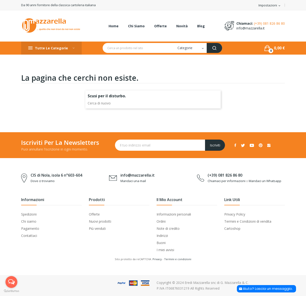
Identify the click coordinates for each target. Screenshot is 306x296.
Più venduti (97, 228)
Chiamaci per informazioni (226, 181)
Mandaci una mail (133, 181)
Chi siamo (28, 221)
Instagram (269, 145)
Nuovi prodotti (100, 221)
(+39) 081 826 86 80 (269, 23)
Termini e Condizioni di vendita (247, 221)
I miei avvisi (165, 250)
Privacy (157, 259)
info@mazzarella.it (250, 28)
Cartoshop (232, 228)
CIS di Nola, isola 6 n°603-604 (56, 175)
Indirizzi (162, 235)
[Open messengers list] (11, 282)
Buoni (161, 242)
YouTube (252, 145)
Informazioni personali (174, 214)
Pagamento (30, 228)
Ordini (161, 221)
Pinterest (261, 145)
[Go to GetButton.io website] (11, 291)
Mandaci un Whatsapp (265, 181)
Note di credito (168, 228)
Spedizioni (29, 214)
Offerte (94, 214)
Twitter (243, 145)
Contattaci (29, 235)
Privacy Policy (234, 214)
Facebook (235, 145)
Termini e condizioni (177, 259)
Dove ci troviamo (43, 181)
